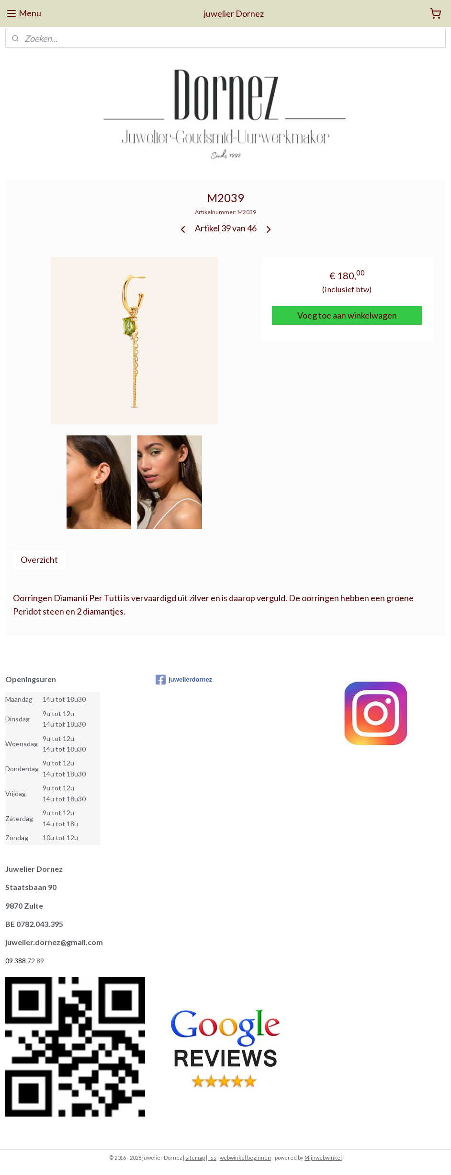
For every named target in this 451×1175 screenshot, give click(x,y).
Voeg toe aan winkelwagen (347, 315)
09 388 (15, 961)
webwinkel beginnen (245, 1157)
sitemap (195, 1157)
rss (212, 1157)
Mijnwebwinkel (323, 1157)
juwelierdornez (184, 679)
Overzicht (39, 559)
